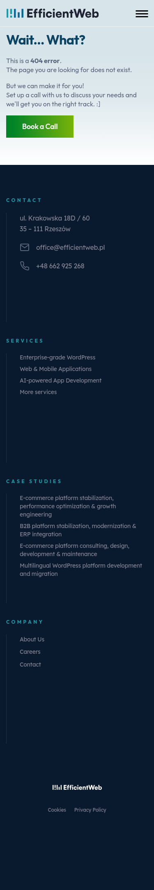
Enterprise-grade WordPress (57, 357)
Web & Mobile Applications (56, 369)
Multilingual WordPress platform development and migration (81, 570)
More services (38, 392)
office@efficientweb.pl (70, 247)
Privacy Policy (90, 810)
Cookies (57, 810)
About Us (32, 639)
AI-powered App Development (60, 380)
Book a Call (40, 126)
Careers (30, 651)
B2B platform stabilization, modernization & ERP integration (78, 530)
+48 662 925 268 (60, 266)
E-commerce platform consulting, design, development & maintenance (74, 550)
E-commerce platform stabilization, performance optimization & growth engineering (68, 506)
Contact (30, 664)
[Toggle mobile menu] (141, 13)
